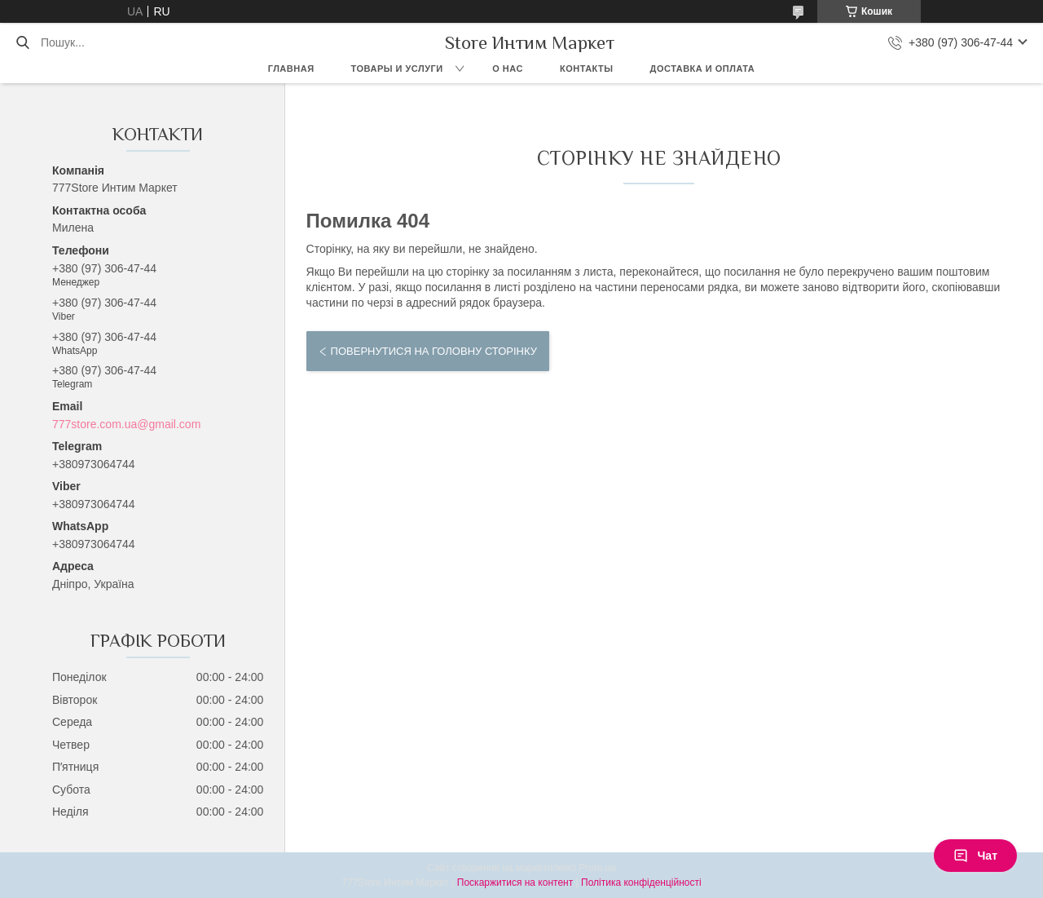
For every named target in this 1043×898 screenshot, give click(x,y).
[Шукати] (22, 42)
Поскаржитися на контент (515, 882)
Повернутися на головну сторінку (434, 351)
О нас (507, 68)
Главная (291, 68)
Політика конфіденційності (641, 882)
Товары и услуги (397, 68)
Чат (975, 855)
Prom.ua (597, 868)
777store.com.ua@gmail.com (126, 424)
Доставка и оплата (702, 68)
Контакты (587, 68)
